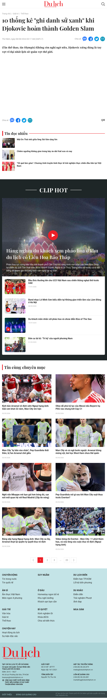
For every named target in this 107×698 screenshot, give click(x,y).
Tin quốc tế (7, 583)
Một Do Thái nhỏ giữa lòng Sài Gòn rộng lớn (37, 139)
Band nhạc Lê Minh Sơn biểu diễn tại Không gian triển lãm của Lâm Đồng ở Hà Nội (64, 301)
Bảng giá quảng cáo (26, 695)
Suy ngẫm (43, 575)
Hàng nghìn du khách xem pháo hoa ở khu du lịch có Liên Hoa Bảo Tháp (49, 253)
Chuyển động (9, 575)
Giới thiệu (7, 695)
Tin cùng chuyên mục (24, 367)
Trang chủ (6, 14)
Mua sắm (78, 609)
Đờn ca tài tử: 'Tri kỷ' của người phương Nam (50, 338)
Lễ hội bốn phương (82, 583)
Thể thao (24, 14)
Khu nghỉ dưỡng (46, 598)
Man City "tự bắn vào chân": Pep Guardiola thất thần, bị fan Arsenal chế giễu (25, 452)
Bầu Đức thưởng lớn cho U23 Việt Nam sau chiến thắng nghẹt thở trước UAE (63, 281)
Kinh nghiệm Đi (45, 613)
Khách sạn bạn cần (47, 602)
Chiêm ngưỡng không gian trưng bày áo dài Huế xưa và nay (44, 151)
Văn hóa (6, 613)
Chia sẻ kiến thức (46, 621)
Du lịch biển (80, 575)
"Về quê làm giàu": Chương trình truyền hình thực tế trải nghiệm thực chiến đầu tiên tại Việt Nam (59, 164)
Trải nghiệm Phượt (82, 598)
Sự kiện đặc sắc (10, 636)
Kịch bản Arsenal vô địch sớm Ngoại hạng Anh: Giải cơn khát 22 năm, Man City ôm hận (25, 407)
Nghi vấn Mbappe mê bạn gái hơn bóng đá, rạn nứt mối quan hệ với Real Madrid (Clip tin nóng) (25, 496)
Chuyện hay (9, 628)
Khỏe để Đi (43, 617)
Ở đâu (41, 590)
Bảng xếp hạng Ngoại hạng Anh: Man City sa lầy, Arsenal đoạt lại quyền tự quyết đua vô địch (26, 541)
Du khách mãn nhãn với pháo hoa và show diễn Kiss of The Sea (60, 319)
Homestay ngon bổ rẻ (48, 594)
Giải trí (16, 14)
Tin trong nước (9, 579)
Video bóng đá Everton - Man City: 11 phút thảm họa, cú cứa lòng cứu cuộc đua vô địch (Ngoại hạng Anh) (80, 542)
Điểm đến (78, 594)
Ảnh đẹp (77, 602)
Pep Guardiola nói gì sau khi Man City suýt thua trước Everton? (79, 496)
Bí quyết (43, 609)
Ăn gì (5, 590)
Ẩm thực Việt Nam (11, 594)
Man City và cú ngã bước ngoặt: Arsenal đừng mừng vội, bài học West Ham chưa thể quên (78, 452)
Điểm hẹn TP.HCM (82, 579)
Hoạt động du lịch (11, 632)
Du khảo (78, 590)
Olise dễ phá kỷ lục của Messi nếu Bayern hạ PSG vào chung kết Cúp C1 (78, 407)
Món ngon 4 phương (12, 598)
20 (66, 560)
